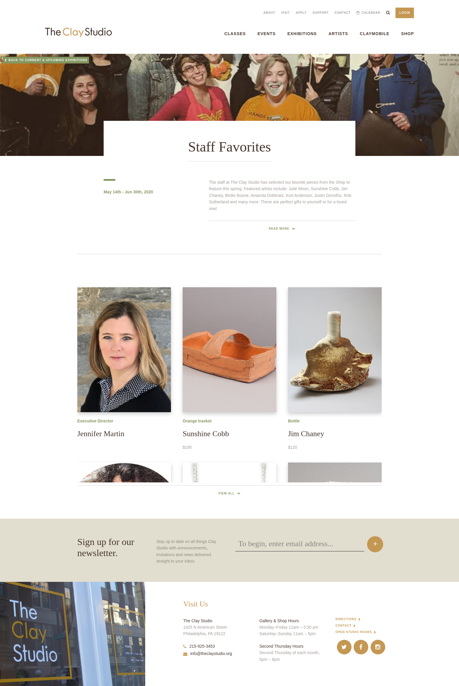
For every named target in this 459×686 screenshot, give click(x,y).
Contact (343, 12)
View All (226, 493)
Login (404, 12)
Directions (346, 619)
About (269, 12)
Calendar (371, 12)
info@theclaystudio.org (207, 653)
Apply (301, 12)
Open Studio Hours (353, 632)
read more (279, 228)
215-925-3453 (199, 646)
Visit (285, 12)
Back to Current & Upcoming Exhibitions (48, 60)
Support (321, 12)
